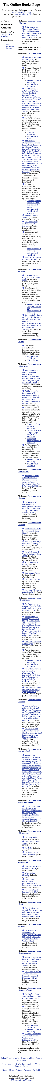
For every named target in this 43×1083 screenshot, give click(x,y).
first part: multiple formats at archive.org (33, 426)
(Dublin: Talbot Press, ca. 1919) (31, 713)
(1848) (31, 258)
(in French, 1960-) (31, 868)
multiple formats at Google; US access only (34, 307)
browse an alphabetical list (23, 14)
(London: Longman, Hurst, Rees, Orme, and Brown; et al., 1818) (31, 100)
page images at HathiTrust (32, 86)
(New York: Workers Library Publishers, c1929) (31, 1037)
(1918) (31, 59)
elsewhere (5, 36)
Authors (30, 1064)
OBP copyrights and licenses (21, 1080)
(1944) (31, 376)
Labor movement (10, 45)
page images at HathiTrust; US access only (32, 211)
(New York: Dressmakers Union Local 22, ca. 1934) (32, 322)
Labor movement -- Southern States (29, 989)
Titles (37, 1064)
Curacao (9, 48)
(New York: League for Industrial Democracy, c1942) (31, 975)
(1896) (32, 814)
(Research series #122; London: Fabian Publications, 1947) (31, 961)
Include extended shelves (21, 12)
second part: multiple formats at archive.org (34, 441)
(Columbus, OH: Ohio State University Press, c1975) (31, 32)
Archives (27, 1070)
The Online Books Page (21, 4)
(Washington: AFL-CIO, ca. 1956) (31, 996)
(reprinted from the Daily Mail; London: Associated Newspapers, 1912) (31, 607)
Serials (25, 1066)
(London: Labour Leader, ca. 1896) (31, 397)
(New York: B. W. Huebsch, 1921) (31, 481)
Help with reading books (10, 1058)
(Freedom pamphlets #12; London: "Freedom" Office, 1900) (31, 626)
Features (19, 1070)
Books (5, 1070)
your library (5, 34)
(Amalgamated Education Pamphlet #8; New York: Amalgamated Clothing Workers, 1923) (31, 507)
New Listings (20, 1064)
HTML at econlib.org (31, 133)
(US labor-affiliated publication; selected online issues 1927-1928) (31, 882)
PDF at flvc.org (32, 360)
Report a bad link (27, 1058)
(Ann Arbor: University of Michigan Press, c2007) (32, 912)
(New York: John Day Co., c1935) (31, 543)
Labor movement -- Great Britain (29, 599)
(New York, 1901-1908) (30, 853)
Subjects (18, 1066)
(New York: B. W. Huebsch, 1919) (31, 675)
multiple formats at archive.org (34, 81)
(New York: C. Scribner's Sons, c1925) (32, 554)
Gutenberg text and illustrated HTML (34, 202)
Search (10, 1064)
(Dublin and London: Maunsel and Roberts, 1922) (32, 734)
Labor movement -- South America (29, 952)
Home (4, 1064)
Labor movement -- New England (29, 750)
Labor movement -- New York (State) (29, 801)
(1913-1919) (30, 891)
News (11, 1070)
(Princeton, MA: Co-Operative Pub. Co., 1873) (32, 156)
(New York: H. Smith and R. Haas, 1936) (31, 531)
